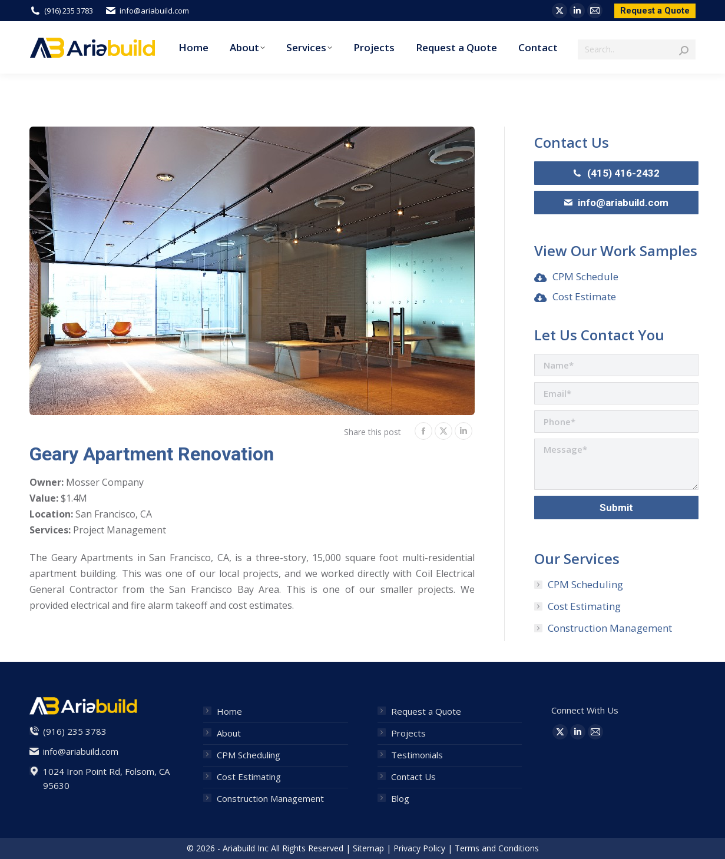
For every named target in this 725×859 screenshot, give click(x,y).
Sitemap (368, 848)
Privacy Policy (419, 848)
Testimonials (417, 755)
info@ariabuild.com (147, 10)
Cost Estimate (584, 296)
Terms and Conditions (497, 848)
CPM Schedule (585, 276)
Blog (400, 798)
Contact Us (413, 776)
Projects (408, 733)
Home (229, 711)
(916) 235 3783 (61, 10)
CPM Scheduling (585, 584)
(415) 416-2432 (616, 173)
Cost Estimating (584, 606)
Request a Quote (426, 711)
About (229, 733)
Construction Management (610, 628)
